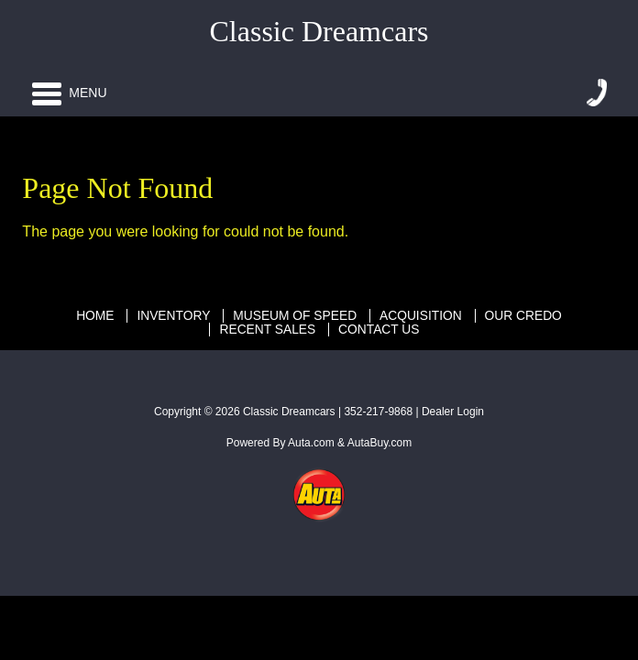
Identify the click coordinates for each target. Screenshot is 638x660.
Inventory (173, 316)
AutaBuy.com (379, 442)
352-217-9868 (378, 411)
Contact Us (378, 329)
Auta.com (311, 442)
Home (95, 316)
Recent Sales (267, 329)
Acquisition (421, 316)
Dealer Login (453, 411)
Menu (69, 92)
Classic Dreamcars (289, 411)
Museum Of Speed (295, 316)
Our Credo (523, 316)
